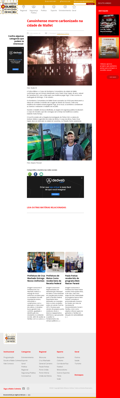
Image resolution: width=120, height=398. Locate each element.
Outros (77, 357)
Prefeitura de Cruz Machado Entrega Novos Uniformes (36, 278)
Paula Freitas (44, 367)
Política (43, 10)
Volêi (59, 379)
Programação (9, 357)
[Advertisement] (55, 234)
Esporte (54, 10)
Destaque (52, 33)
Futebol (60, 367)
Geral (74, 10)
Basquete (60, 357)
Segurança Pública (34, 11)
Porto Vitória (44, 373)
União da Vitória (45, 376)
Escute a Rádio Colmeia (12, 360)
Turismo (78, 363)
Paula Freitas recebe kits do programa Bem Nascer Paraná (72, 279)
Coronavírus (26, 376)
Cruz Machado (44, 360)
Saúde (77, 360)
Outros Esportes (63, 373)
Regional (23, 10)
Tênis (59, 376)
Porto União (44, 370)
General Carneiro (45, 363)
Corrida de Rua (62, 363)
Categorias (26, 352)
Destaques (79, 375)
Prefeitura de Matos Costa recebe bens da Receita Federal (54, 279)
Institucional (9, 352)
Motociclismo (62, 370)
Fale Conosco (9, 363)
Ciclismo (60, 360)
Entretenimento (65, 10)
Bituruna (42, 357)
